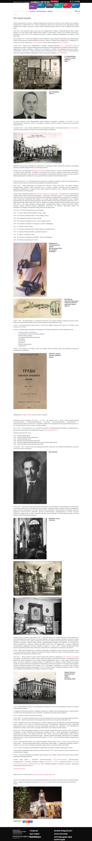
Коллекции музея (18, 761)
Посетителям (57, 824)
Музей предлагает (59, 822)
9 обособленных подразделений (42, 767)
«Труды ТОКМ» (26, 412)
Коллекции (33, 825)
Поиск (77, 11)
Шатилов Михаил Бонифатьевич (47, 191)
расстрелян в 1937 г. (50, 427)
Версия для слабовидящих (21, 1)
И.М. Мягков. (61, 42)
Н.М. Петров (66, 653)
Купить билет (65, 5)
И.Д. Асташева (74, 126)
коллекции (42, 774)
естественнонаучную (51, 755)
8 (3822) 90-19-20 (35, 1)
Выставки (32, 824)
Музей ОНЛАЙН (57, 5)
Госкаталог (57, 827)
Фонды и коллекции (50, 5)
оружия (69, 757)
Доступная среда (41, 11)
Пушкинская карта (75, 5)
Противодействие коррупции (62, 825)
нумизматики (75, 757)
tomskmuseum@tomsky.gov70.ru (20, 828)
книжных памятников (60, 757)
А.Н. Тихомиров (54, 51)
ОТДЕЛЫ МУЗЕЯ (40, 5)
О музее (32, 6)
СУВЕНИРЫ (50, 11)
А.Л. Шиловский (36, 42)
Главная (32, 822)
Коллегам (32, 11)
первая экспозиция (37, 168)
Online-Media (19, 831)
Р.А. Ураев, (73, 653)
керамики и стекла (36, 757)
